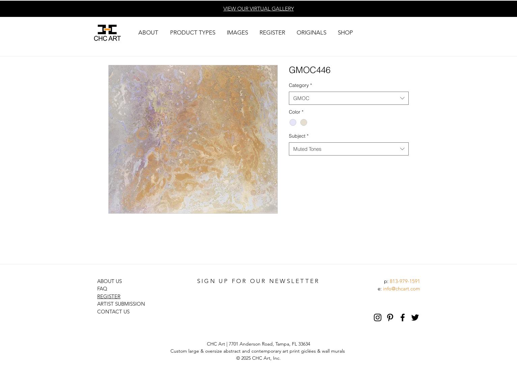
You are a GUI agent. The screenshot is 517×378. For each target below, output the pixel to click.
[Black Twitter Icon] (415, 317)
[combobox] (349, 98)
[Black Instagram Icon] (378, 317)
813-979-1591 (405, 281)
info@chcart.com (401, 288)
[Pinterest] (390, 317)
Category (300, 85)
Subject (298, 136)
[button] (148, 33)
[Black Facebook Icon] (403, 317)
